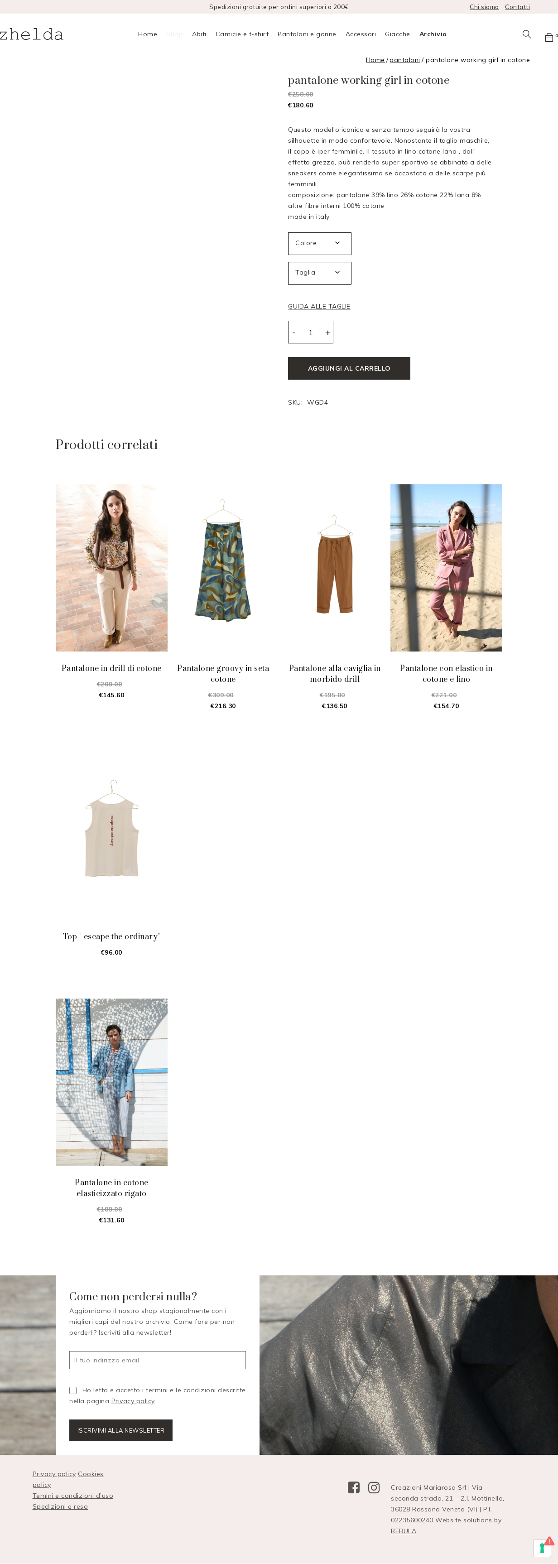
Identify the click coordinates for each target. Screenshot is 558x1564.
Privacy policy (133, 1400)
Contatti (517, 6)
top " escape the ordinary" (111, 936)
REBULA (403, 1531)
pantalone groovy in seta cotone (223, 673)
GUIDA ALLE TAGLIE (319, 306)
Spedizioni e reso (60, 1507)
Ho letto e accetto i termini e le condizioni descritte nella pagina (157, 1395)
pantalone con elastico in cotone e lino (446, 673)
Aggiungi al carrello (349, 368)
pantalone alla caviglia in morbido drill (335, 673)
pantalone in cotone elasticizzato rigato (112, 1188)
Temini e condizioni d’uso (73, 1496)
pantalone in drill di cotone (112, 668)
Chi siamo (484, 6)
